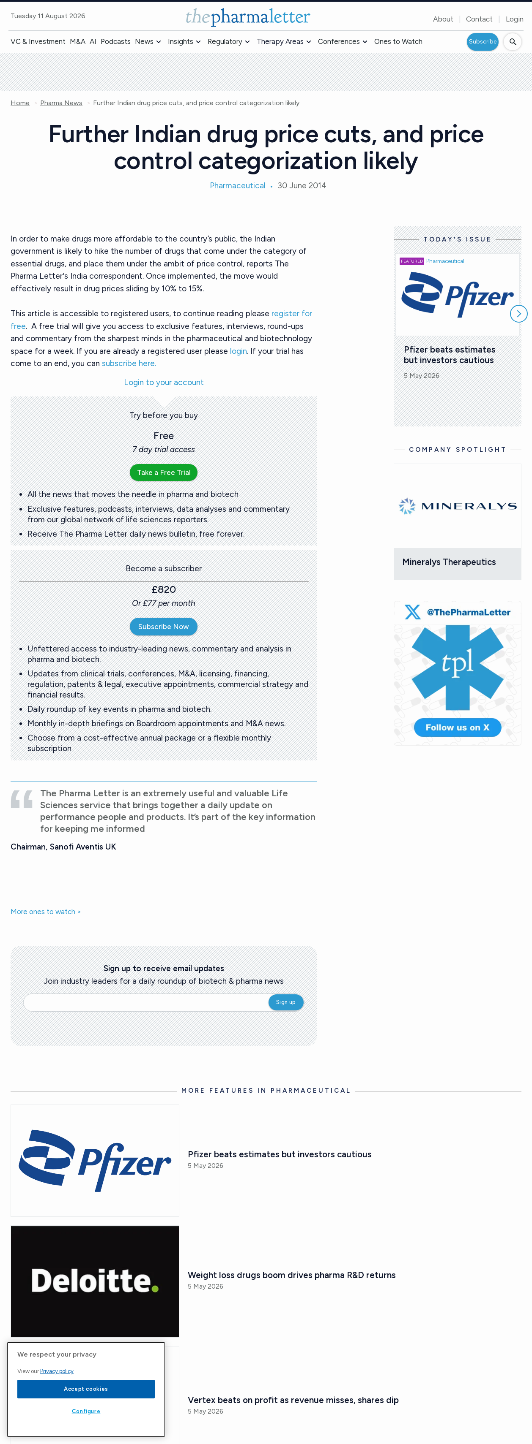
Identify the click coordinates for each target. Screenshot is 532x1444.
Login (515, 19)
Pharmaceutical (238, 185)
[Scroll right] (519, 314)
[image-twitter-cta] (457, 673)
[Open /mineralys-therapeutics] (457, 506)
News (144, 41)
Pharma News (61, 103)
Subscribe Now (163, 626)
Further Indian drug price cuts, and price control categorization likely (196, 103)
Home (20, 103)
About (443, 19)
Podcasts (116, 41)
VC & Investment (38, 41)
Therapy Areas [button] (280, 41)
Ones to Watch (398, 41)
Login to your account (164, 382)
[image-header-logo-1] (248, 17)
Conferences (339, 41)
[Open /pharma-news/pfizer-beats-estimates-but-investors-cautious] (95, 1161)
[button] (159, 42)
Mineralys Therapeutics (449, 561)
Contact (479, 19)
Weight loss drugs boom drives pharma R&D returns (292, 1275)
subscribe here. (129, 363)
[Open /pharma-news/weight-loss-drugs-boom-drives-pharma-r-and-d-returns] (95, 1281)
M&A (77, 41)
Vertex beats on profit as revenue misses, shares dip (293, 1400)
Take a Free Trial (164, 472)
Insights (180, 41)
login (238, 351)
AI (93, 41)
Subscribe (482, 41)
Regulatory (225, 41)
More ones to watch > (46, 912)
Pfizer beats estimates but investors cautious (451, 354)
